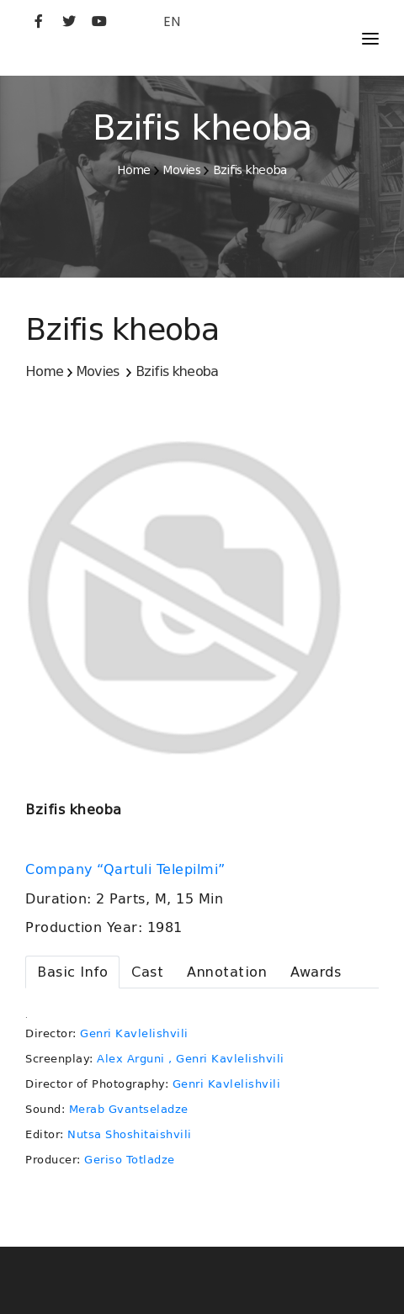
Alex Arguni (131, 1058)
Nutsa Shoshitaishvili (129, 1134)
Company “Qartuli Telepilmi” (127, 869)
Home (133, 170)
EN (171, 21)
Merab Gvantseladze (129, 1109)
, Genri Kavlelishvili (226, 1058)
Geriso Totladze (129, 1159)
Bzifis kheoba (250, 170)
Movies (181, 170)
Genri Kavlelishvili (134, 1033)
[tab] (72, 972)
